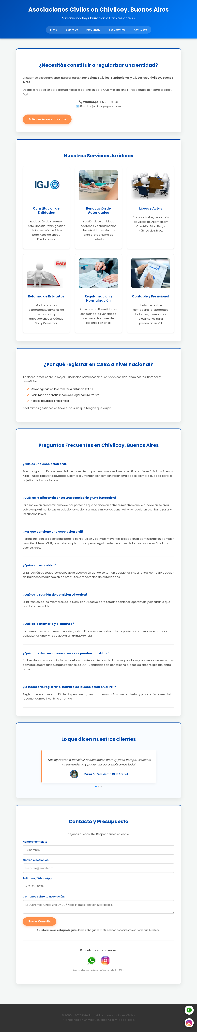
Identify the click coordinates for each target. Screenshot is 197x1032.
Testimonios (117, 29)
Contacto (140, 29)
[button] (96, 786)
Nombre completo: (35, 842)
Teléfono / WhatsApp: (37, 878)
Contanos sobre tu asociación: (44, 896)
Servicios (72, 29)
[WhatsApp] (189, 1011)
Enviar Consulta (40, 921)
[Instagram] (189, 1023)
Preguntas (93, 29)
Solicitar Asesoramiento (47, 119)
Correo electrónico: (36, 860)
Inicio (53, 29)
